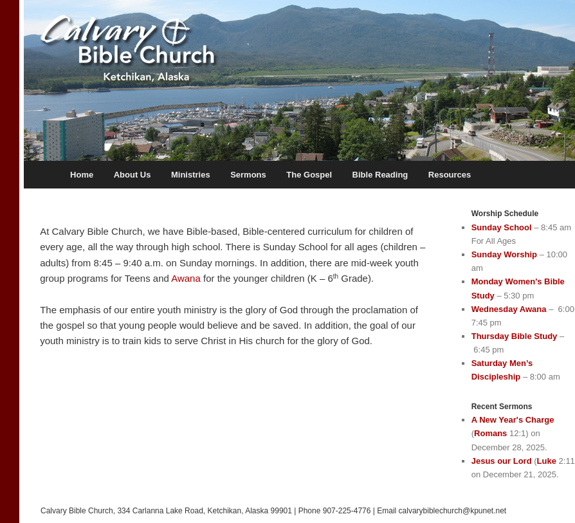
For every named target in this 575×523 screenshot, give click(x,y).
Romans (490, 433)
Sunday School (501, 227)
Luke (546, 461)
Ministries (190, 174)
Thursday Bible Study (514, 336)
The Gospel (309, 174)
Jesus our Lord (501, 461)
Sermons (248, 174)
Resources (449, 174)
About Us (132, 174)
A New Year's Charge (512, 420)
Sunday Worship (504, 254)
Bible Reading (380, 174)
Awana (186, 278)
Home (81, 174)
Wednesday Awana (509, 309)
